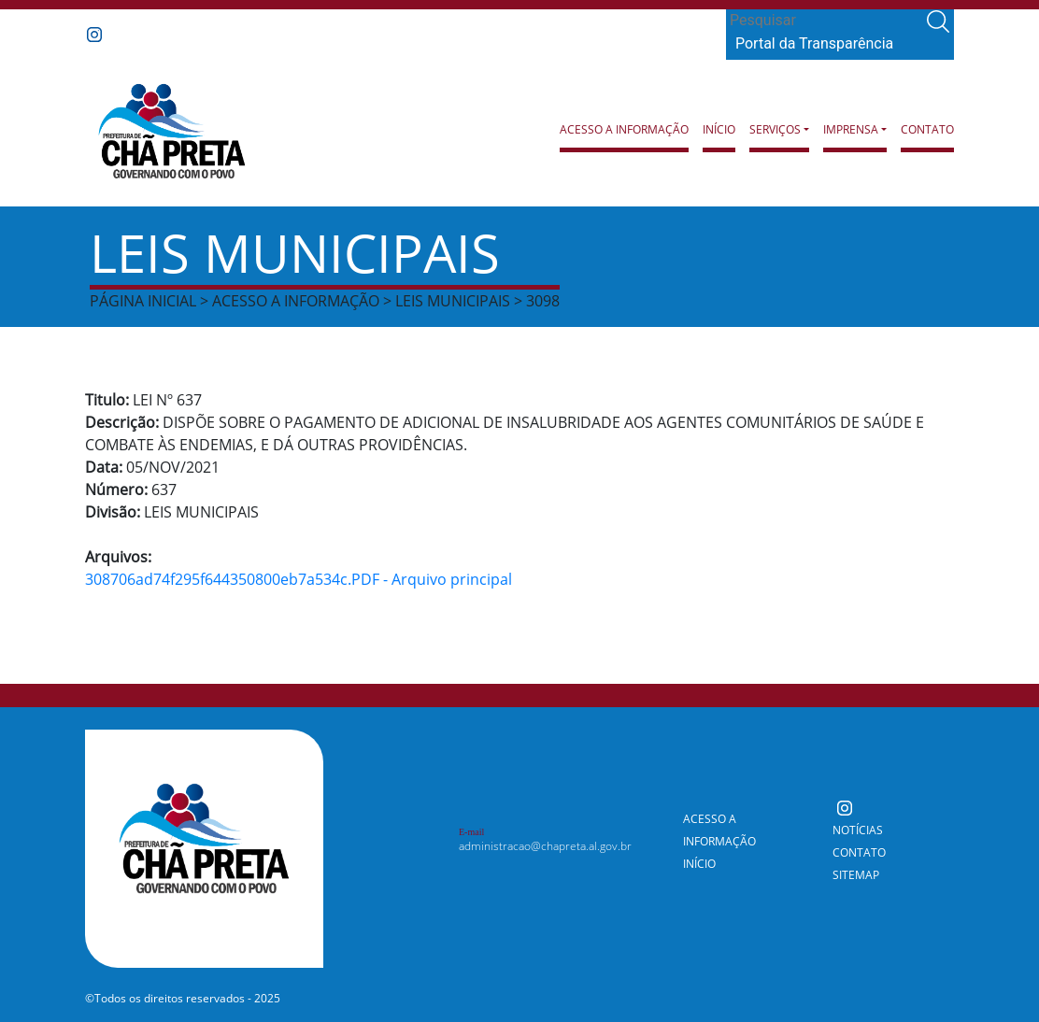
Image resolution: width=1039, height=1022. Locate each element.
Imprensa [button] (850, 129)
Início (719, 129)
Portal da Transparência (814, 43)
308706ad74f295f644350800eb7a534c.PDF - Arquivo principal (298, 579)
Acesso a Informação (624, 129)
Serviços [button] (775, 129)
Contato (927, 129)
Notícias (858, 830)
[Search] (824, 20)
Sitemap (856, 875)
